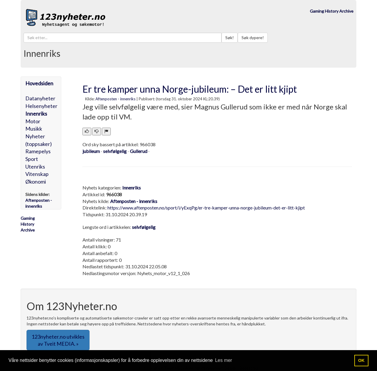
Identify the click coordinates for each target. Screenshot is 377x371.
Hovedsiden (39, 83)
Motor (32, 121)
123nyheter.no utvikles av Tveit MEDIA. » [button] (58, 340)
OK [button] (361, 360)
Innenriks (36, 113)
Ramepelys (38, 151)
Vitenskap (37, 174)
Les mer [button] (223, 360)
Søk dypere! (253, 37)
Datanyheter (40, 98)
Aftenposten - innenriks (115, 99)
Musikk (33, 128)
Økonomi (35, 181)
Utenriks (35, 166)
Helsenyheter (41, 106)
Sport (31, 159)
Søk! (229, 37)
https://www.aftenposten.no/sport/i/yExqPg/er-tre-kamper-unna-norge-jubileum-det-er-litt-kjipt (206, 207)
